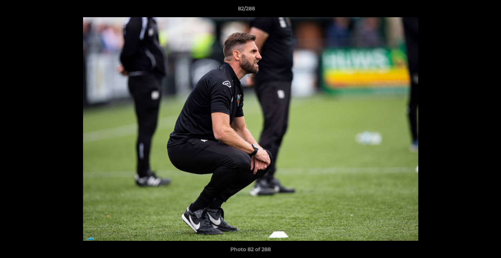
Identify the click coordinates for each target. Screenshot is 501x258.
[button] (471, 10)
